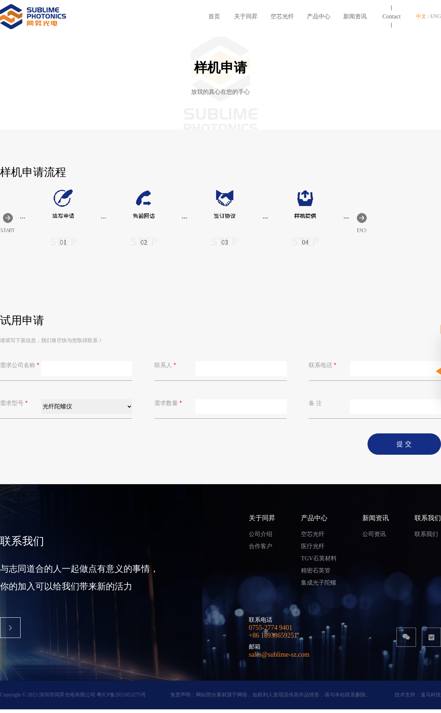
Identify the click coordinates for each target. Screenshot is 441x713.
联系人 (165, 369)
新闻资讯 (375, 521)
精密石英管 (315, 574)
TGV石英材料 (319, 562)
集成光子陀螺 (318, 586)
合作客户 (260, 550)
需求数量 (168, 407)
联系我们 (428, 521)
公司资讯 (374, 538)
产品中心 (314, 521)
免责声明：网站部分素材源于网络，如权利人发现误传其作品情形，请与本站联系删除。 (270, 698)
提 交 (404, 447)
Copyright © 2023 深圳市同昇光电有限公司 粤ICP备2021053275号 (73, 698)
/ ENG (434, 16)
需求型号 (14, 407)
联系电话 (322, 369)
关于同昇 (262, 521)
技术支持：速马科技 (418, 698)
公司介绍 (260, 538)
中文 (422, 16)
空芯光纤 (313, 538)
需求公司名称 (19, 369)
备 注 (315, 407)
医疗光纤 (313, 550)
